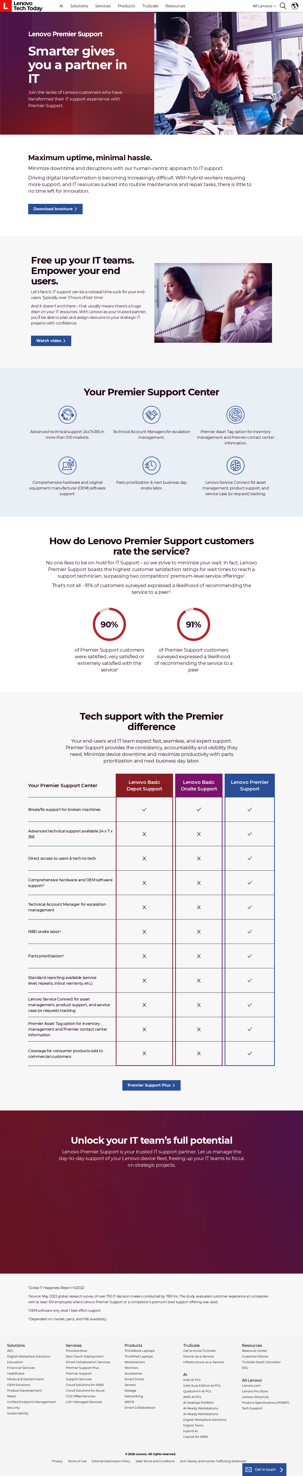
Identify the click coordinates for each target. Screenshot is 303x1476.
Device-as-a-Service (198, 1356)
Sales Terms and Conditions (155, 1461)
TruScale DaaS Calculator (261, 1362)
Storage (130, 1390)
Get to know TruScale (199, 1351)
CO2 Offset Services (80, 1396)
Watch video (48, 340)
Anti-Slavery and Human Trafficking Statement (213, 1461)
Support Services (79, 1379)
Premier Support (79, 1373)
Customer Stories (255, 1356)
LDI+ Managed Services (84, 1402)
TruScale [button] (150, 6)
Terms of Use (77, 1461)
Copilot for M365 (195, 1437)
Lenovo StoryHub (255, 1397)
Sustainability (17, 1413)
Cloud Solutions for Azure (85, 1390)
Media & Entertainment (25, 1379)
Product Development (24, 1390)
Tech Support (252, 1408)
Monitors (131, 1368)
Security (13, 1407)
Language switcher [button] (295, 5)
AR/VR (129, 1402)
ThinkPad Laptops (139, 1356)
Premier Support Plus (149, 1085)
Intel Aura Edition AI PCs (201, 1385)
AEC (10, 1351)
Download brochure (53, 209)
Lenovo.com (251, 1385)
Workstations (135, 1362)
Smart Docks (134, 1379)
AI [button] (61, 6)
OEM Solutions (18, 1385)
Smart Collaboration (140, 1407)
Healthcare (15, 1373)
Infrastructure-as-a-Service (203, 1362)
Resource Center (254, 1351)
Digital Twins (193, 1425)
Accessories (133, 1373)
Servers (130, 1385)
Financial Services (21, 1368)
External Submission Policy (111, 1461)
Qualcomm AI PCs (197, 1391)
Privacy (57, 1461)
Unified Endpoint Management (31, 1402)
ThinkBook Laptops (140, 1351)
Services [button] (103, 6)
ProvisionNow (76, 1351)
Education (15, 1362)
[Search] (283, 6)
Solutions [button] (79, 6)
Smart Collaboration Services (88, 1362)
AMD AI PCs (192, 1397)
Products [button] (126, 6)
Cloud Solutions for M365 (85, 1385)
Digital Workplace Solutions (28, 1356)
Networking (134, 1396)
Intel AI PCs (192, 1380)
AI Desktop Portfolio (198, 1402)
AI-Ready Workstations (200, 1408)
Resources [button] (175, 6)
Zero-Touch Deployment (84, 1356)
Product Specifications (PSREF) (265, 1402)
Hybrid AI (190, 1431)
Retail (11, 1396)
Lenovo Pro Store (255, 1391)
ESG (245, 1368)
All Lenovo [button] (264, 6)
